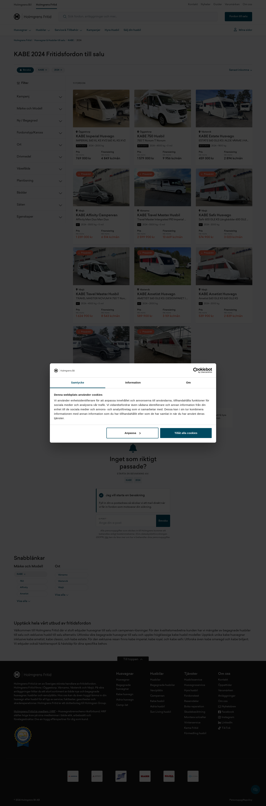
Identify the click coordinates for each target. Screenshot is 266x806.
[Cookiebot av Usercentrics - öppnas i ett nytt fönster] (196, 370)
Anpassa (133, 433)
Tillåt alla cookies (185, 433)
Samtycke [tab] (77, 382)
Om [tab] (188, 382)
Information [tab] (133, 382)
